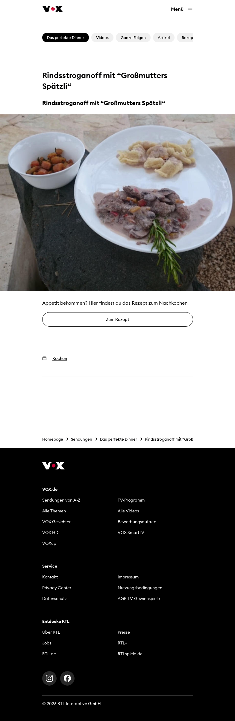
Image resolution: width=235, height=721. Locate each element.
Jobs (46, 643)
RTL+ (122, 643)
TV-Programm (131, 500)
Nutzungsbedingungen (140, 587)
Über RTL (51, 632)
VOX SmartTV (131, 532)
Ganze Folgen (133, 37)
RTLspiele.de (130, 653)
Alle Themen (54, 511)
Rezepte (189, 37)
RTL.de (49, 653)
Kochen (59, 358)
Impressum (128, 577)
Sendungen (81, 439)
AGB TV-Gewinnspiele (139, 598)
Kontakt (50, 577)
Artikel (164, 37)
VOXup (49, 543)
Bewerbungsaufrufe (137, 521)
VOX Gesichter (56, 521)
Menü (182, 9)
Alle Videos (128, 511)
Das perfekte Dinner (118, 439)
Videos (102, 37)
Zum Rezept (117, 319)
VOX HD (50, 532)
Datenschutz (54, 598)
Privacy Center (56, 587)
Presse (124, 632)
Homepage (52, 439)
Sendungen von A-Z (61, 500)
